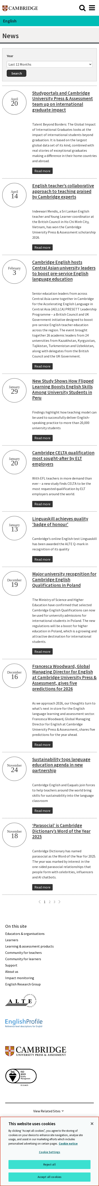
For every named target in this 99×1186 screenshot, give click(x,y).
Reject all (49, 1164)
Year (10, 56)
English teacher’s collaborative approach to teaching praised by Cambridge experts (63, 191)
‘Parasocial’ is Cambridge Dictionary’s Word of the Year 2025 (61, 831)
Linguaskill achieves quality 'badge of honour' (60, 521)
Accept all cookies (49, 1177)
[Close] (92, 1123)
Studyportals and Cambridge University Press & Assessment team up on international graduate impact (62, 101)
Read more (42, 171)
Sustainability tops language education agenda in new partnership (61, 765)
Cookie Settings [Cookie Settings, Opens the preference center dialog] (49, 1152)
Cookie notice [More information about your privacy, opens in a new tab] (68, 1143)
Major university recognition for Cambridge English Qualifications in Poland (64, 579)
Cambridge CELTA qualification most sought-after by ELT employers (63, 458)
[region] (49, 1151)
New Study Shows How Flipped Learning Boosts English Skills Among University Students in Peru (63, 389)
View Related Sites (46, 1111)
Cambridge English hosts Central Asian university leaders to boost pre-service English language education (64, 270)
